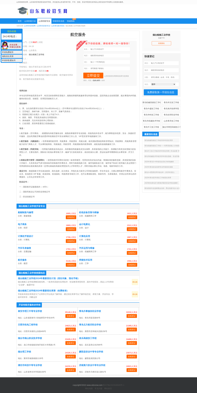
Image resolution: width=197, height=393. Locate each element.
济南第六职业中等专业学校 (92, 365)
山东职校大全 (30, 21)
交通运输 (27, 251)
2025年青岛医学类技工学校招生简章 (157, 178)
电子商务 (22, 224)
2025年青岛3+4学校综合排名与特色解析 (159, 162)
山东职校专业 (44, 21)
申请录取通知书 (8, 60)
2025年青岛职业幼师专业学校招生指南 (158, 167)
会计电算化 (84, 224)
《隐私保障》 (96, 80)
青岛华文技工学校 (171, 102)
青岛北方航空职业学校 (90, 324)
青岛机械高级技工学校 (151, 102)
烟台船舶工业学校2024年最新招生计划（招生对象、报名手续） (49, 278)
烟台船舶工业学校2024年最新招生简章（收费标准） (43, 290)
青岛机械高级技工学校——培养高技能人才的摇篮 (162, 146)
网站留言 (108, 388)
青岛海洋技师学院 (171, 108)
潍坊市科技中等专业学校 (30, 365)
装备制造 (27, 216)
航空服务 (22, 260)
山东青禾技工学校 (171, 121)
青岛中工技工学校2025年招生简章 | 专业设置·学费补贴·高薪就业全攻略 (170, 151)
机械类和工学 (90, 216)
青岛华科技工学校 (151, 115)
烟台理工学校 (24, 352)
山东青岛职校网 (29, 26)
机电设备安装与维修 (89, 212)
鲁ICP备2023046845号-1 (113, 385)
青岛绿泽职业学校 (171, 115)
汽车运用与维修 (86, 248)
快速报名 (71, 21)
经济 (25, 228)
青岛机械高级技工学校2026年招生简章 (158, 140)
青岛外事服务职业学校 (90, 311)
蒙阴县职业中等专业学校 (91, 352)
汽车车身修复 (24, 248)
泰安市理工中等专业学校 (30, 311)
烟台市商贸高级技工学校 (171, 127)
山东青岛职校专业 (43, 26)
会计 (87, 228)
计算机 (26, 240)
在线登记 (71, 217)
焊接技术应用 (85, 260)
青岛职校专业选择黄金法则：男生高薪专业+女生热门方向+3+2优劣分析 (170, 188)
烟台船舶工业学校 (36, 54)
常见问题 (98, 388)
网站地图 (89, 388)
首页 (20, 21)
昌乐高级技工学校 (88, 338)
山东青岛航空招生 (57, 26)
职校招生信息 (58, 21)
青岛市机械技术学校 (151, 121)
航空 (25, 263)
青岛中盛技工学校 (151, 108)
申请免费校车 (8, 52)
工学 (87, 263)
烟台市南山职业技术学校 (30, 338)
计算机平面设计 (25, 236)
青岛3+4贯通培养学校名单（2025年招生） (160, 172)
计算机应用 (84, 236)
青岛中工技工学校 (151, 127)
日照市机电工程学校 (28, 324)
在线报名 (161, 43)
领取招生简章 (8, 56)
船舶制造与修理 (25, 212)
